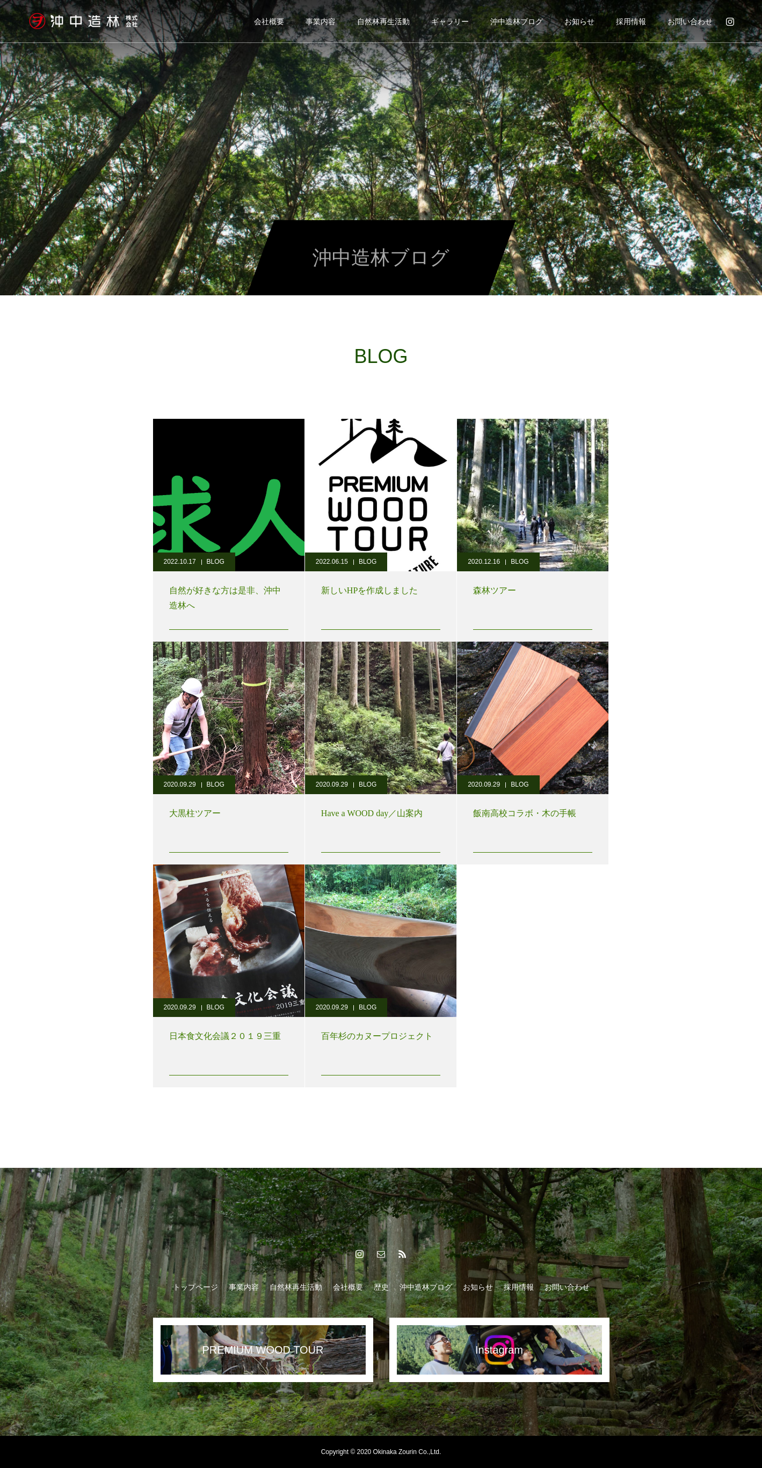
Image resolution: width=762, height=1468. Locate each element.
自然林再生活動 (383, 21)
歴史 (381, 1287)
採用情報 (631, 21)
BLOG (215, 561)
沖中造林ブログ (516, 21)
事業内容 (321, 21)
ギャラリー (450, 21)
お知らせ (579, 21)
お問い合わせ (690, 21)
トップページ (195, 1287)
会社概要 (269, 21)
